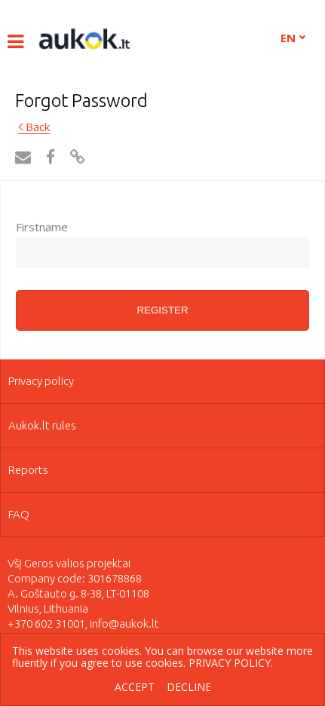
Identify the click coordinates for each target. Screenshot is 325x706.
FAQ (18, 514)
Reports (28, 469)
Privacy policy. (231, 663)
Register (162, 310)
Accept (135, 687)
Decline (189, 687)
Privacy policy (41, 380)
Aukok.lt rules (42, 425)
